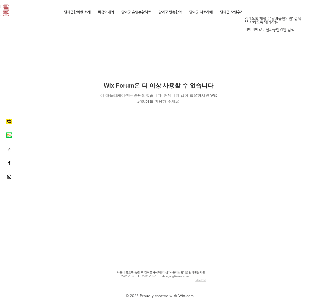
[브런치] (9, 149)
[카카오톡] (9, 121)
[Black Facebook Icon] (9, 163)
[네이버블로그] (9, 135)
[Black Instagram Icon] (9, 177)
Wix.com (186, 295)
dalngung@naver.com (175, 276)
